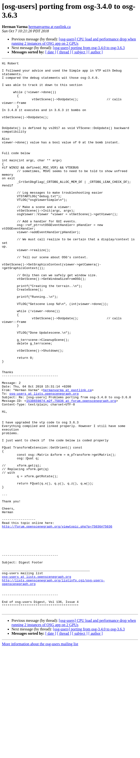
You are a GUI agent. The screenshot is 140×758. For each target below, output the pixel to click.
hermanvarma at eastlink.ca (49, 27)
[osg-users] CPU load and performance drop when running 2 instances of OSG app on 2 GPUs (74, 41)
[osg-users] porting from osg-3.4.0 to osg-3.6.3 (89, 48)
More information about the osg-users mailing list (40, 754)
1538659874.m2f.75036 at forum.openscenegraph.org (71, 469)
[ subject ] (80, 52)
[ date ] (50, 52)
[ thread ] (64, 52)
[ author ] (95, 52)
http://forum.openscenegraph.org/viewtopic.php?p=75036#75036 (57, 620)
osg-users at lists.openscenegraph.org (44, 460)
